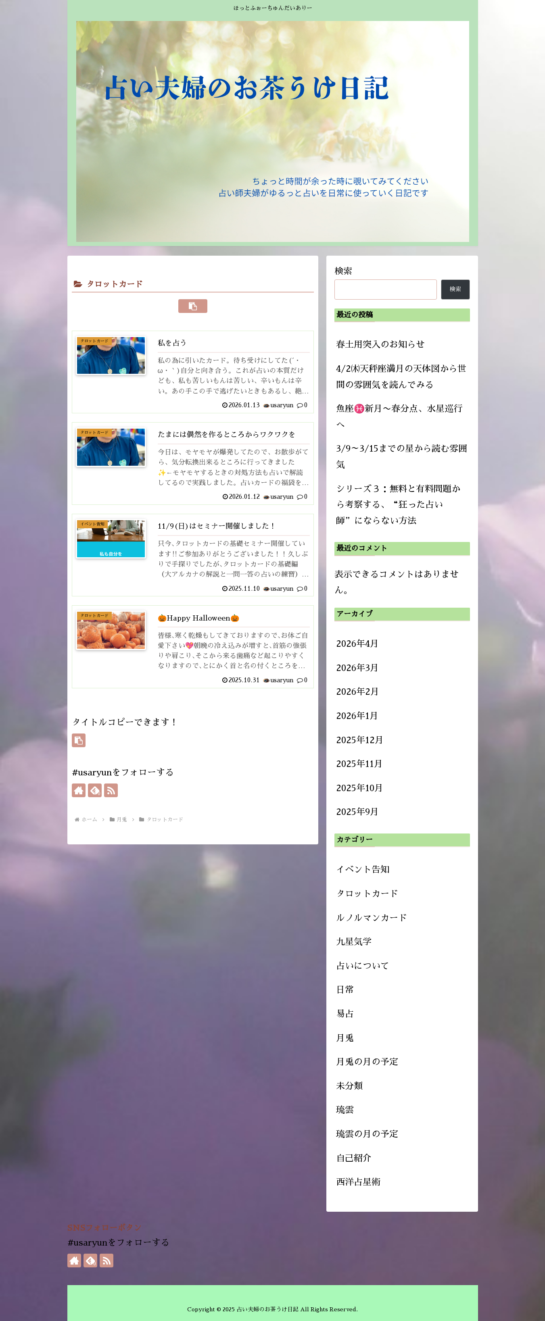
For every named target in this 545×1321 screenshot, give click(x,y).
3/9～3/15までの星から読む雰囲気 (401, 456)
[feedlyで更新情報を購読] (95, 800)
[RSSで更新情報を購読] (111, 800)
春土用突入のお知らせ (380, 344)
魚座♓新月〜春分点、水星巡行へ (399, 416)
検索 (343, 271)
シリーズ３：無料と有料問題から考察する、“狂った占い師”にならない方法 (398, 505)
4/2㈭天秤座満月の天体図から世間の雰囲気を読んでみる (401, 377)
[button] (192, 306)
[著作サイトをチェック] (79, 800)
